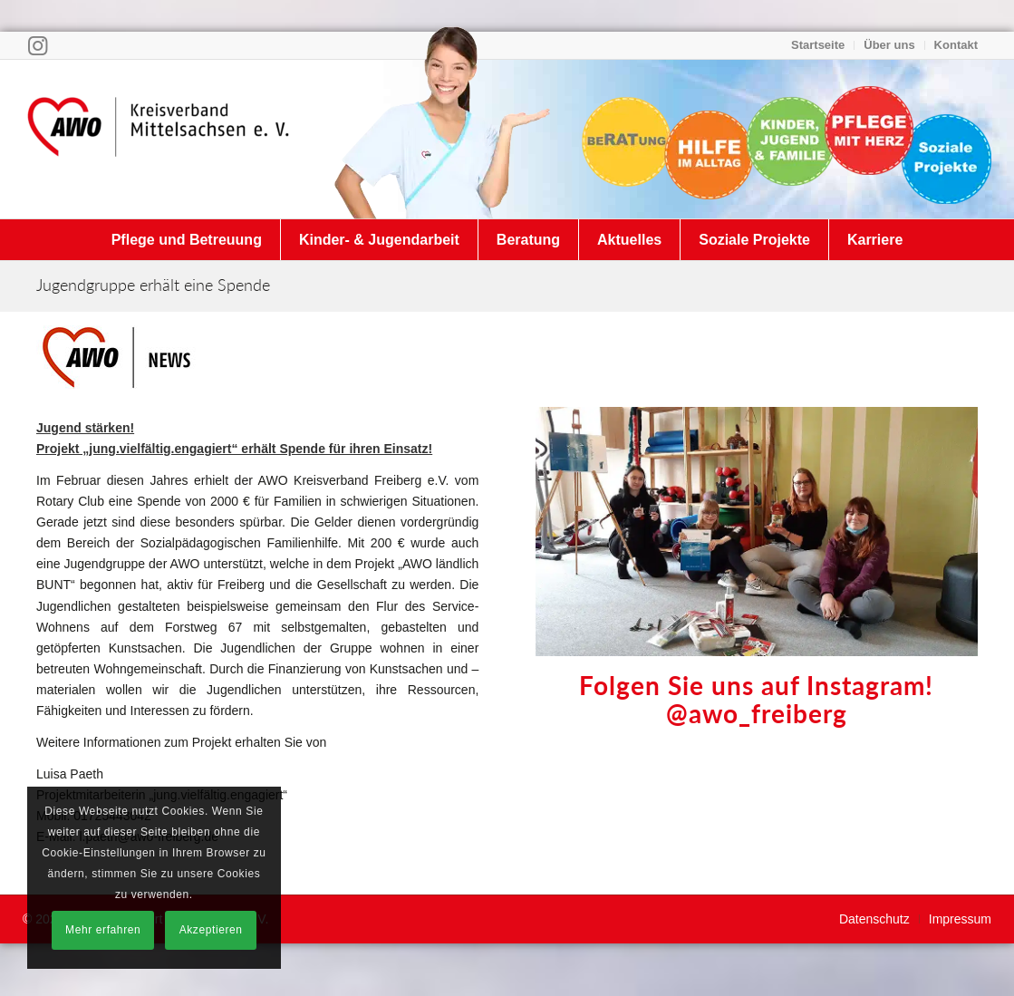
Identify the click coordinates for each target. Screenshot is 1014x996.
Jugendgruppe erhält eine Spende (153, 285)
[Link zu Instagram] (37, 45)
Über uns (889, 45)
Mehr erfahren (102, 929)
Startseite (818, 45)
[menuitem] (818, 45)
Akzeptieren (211, 929)
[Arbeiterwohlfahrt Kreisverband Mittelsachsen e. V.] (159, 138)
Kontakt (956, 45)
